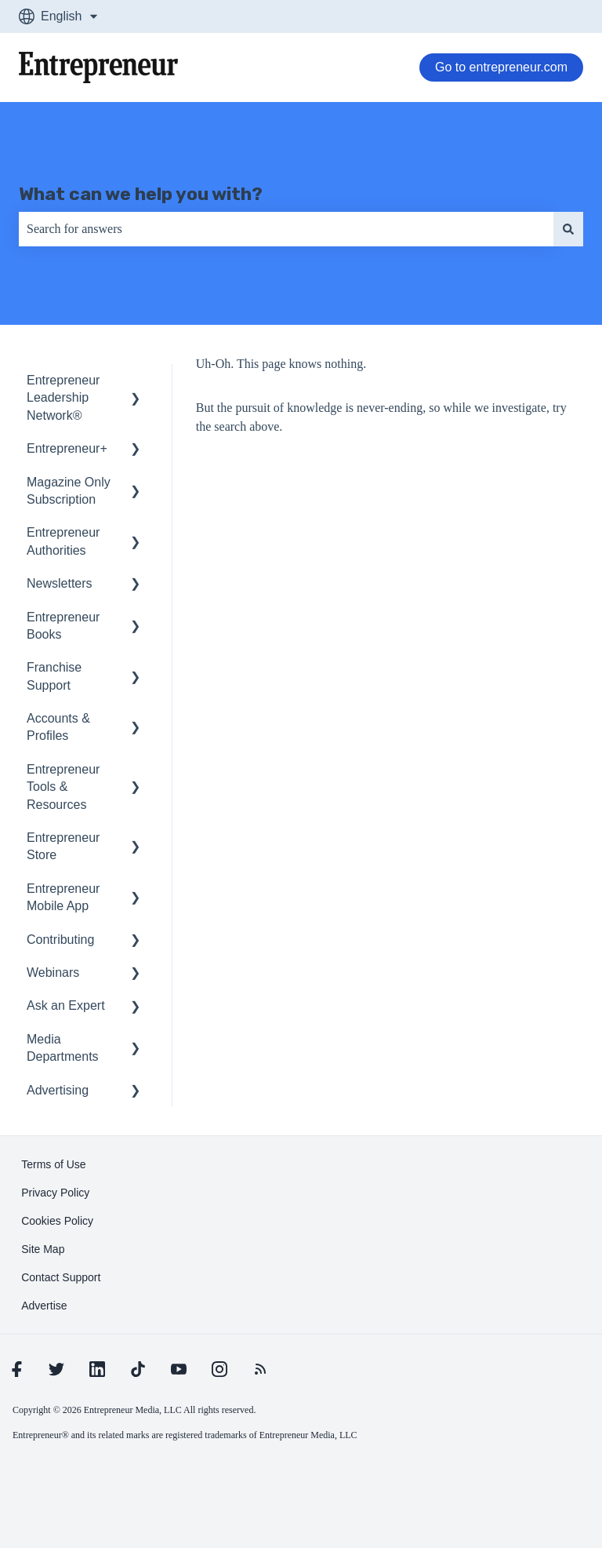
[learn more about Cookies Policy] (57, 1220)
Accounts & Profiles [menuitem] (58, 727)
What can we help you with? (141, 194)
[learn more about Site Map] (43, 1249)
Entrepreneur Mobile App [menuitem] (63, 897)
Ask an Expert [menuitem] (66, 1005)
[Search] (568, 229)
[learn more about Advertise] (44, 1305)
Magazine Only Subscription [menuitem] (69, 490)
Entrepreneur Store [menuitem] (63, 846)
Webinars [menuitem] (53, 972)
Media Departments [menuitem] (63, 1048)
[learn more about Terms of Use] (53, 1164)
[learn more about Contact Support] (61, 1277)
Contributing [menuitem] (60, 939)
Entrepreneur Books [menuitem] (63, 625)
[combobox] (286, 229)
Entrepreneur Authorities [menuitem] (63, 541)
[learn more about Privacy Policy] (55, 1192)
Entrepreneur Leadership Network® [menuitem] (63, 397)
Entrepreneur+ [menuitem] (67, 448)
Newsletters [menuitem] (59, 583)
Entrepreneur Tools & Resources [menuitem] (63, 787)
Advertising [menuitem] (58, 1090)
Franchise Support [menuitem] (54, 676)
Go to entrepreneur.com (501, 67)
